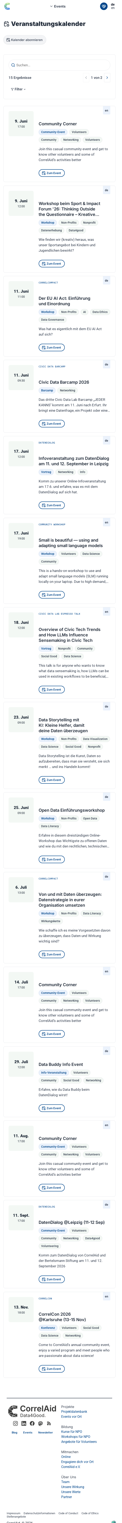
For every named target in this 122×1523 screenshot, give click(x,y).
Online (66, 1457)
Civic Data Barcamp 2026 (64, 382)
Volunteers (79, 132)
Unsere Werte (70, 1492)
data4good (76, 230)
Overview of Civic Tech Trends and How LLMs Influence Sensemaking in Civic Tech (69, 635)
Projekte (67, 1406)
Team (65, 1482)
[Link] (104, 6)
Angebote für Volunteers (79, 1442)
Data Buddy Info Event (61, 1064)
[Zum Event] (52, 173)
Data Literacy (50, 826)
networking (71, 139)
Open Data (90, 818)
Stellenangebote (16, 1516)
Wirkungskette (50, 921)
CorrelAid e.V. (70, 1467)
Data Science (49, 1335)
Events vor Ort (71, 1417)
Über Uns (68, 1477)
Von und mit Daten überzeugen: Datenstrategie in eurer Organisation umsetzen (70, 900)
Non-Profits (68, 222)
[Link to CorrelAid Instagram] (15, 1423)
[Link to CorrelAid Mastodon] (40, 1423)
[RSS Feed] (48, 1423)
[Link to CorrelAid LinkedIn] (23, 1423)
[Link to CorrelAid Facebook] (32, 1423)
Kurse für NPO (71, 1432)
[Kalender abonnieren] (24, 39)
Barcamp (47, 390)
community (48, 139)
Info (82, 472)
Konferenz (48, 1327)
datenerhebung (51, 230)
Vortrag (46, 472)
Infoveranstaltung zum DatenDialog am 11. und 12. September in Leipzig (74, 461)
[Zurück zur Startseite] (10, 6)
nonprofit (89, 222)
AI (84, 312)
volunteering (49, 1246)
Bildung (67, 1426)
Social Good (91, 1327)
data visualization (95, 739)
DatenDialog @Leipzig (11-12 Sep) (72, 1222)
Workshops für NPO (75, 1437)
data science (91, 553)
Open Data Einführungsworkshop (72, 810)
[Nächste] (107, 77)
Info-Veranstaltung (53, 1072)
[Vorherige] (86, 77)
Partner (66, 1497)
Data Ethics (100, 312)
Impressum (13, 1513)
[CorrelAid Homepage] (32, 1411)
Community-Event (53, 132)
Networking (67, 390)
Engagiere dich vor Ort (77, 1462)
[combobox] (59, 6)
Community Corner (58, 123)
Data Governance (52, 319)
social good (49, 656)
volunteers (92, 139)
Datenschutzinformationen (39, 1513)
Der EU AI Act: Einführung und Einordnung (64, 301)
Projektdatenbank (74, 1412)
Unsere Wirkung (72, 1487)
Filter (18, 89)
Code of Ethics (90, 1513)
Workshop (47, 222)
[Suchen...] (59, 65)
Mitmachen (69, 1452)
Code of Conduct (68, 1513)
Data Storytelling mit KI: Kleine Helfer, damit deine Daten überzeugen (63, 725)
